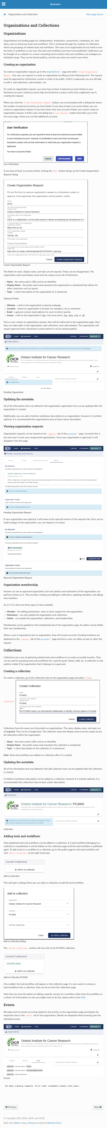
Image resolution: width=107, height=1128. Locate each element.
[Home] (5, 14)
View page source (94, 14)
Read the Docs (54, 1123)
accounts (71, 434)
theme (31, 1123)
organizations (53, 72)
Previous (10, 1107)
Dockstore (55, 4)
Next (98, 1107)
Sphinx (17, 1123)
